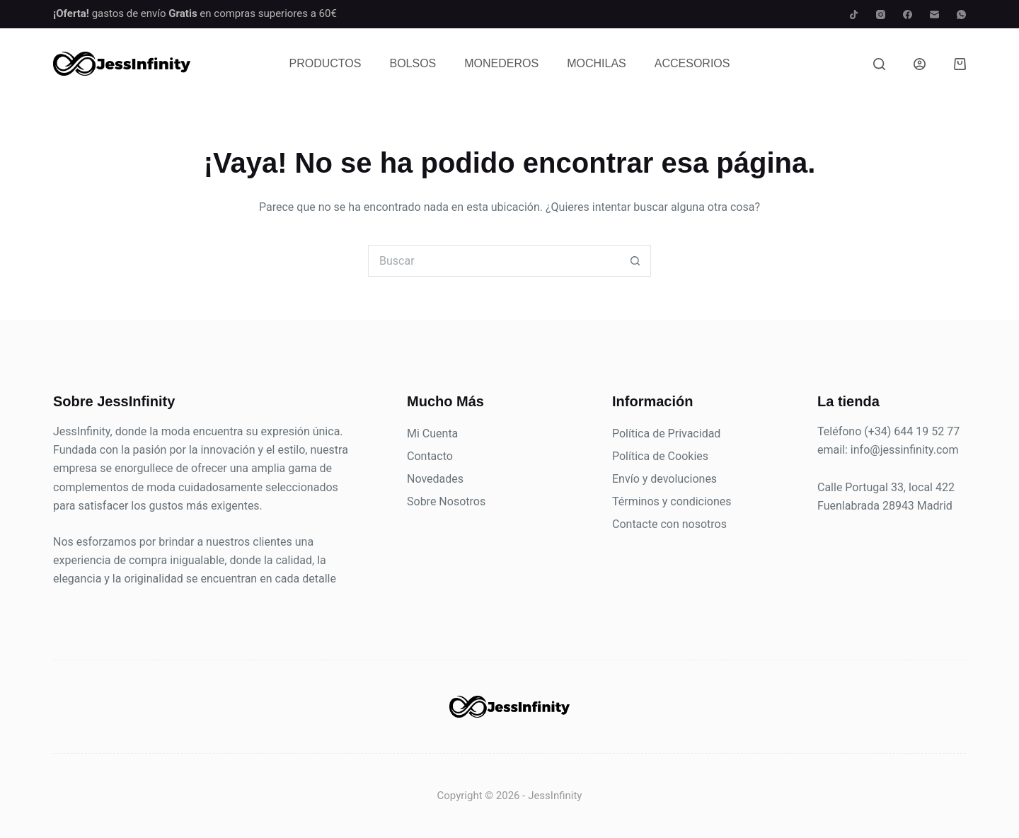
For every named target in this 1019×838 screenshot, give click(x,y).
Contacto (430, 456)
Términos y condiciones (672, 501)
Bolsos (412, 63)
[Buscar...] (493, 261)
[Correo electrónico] (934, 14)
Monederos (501, 63)
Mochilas (596, 63)
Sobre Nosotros (446, 501)
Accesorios (692, 63)
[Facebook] (907, 14)
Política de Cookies (660, 456)
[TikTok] (853, 14)
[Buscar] (879, 64)
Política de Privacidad (666, 433)
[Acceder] (920, 64)
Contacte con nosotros (669, 524)
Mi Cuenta (432, 433)
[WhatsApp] (961, 14)
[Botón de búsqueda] (635, 261)
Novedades (435, 479)
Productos (325, 63)
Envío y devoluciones (664, 479)
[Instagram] (880, 14)
